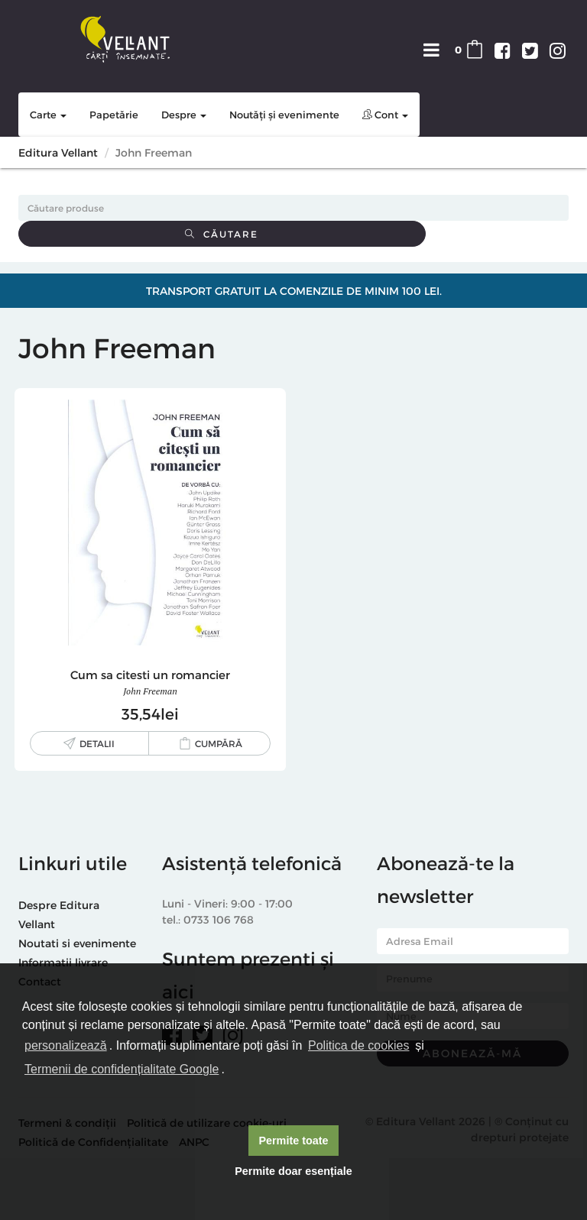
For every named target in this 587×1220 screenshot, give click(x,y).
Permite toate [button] (293, 1140)
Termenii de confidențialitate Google (121, 1069)
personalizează (65, 1045)
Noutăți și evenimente (284, 114)
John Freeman (150, 691)
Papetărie (113, 114)
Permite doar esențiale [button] (293, 1171)
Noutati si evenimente (77, 943)
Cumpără (218, 743)
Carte (48, 114)
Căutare (221, 233)
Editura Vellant (58, 152)
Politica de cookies (359, 1045)
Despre (183, 114)
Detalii (97, 743)
